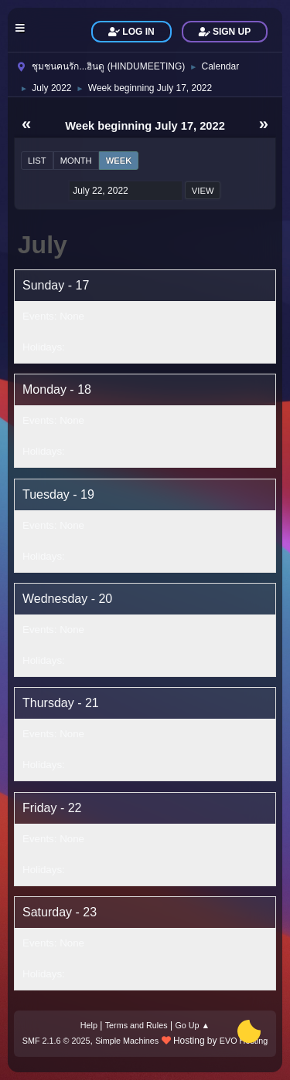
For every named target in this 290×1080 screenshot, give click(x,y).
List (37, 160)
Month (76, 160)
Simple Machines (127, 1040)
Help (88, 1025)
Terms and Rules (136, 1025)
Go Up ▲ (192, 1025)
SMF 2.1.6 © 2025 (56, 1040)
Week (119, 160)
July (42, 245)
